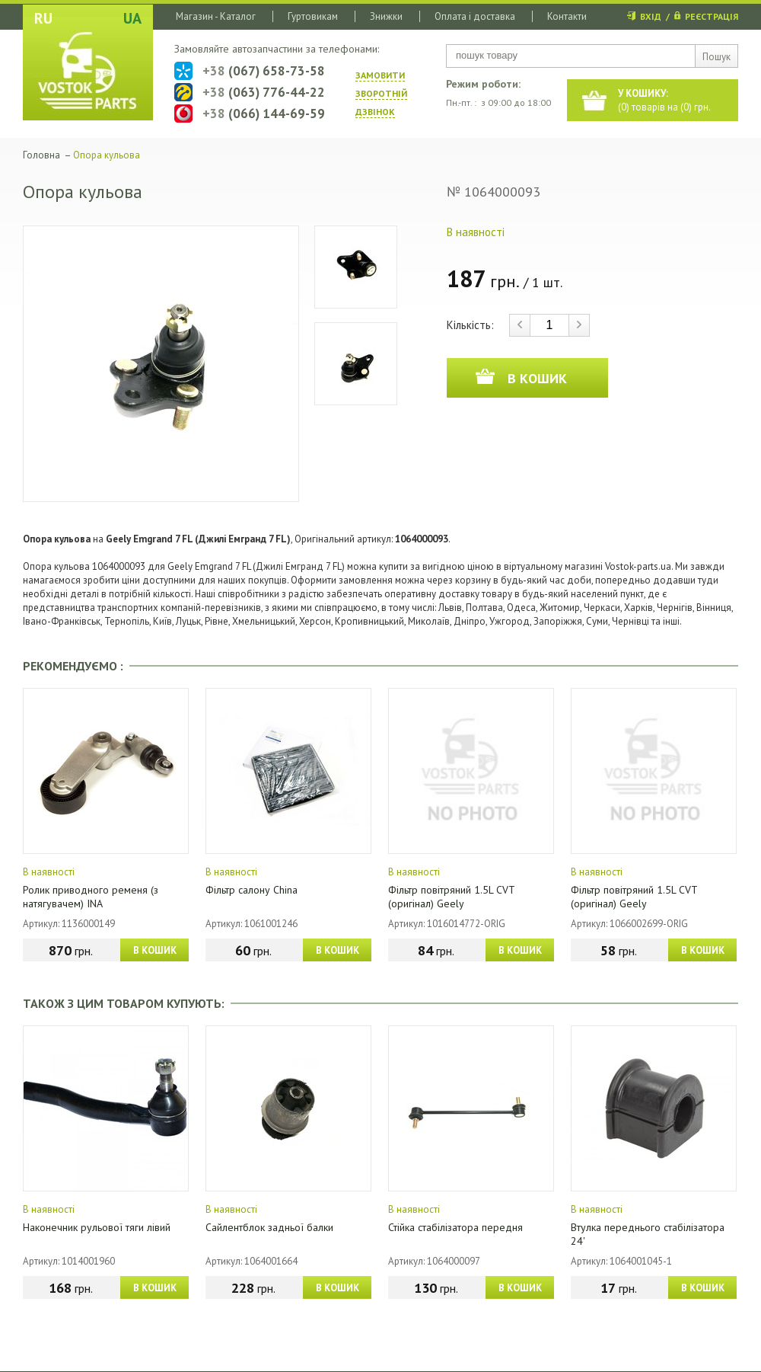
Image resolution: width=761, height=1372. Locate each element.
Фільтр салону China (251, 890)
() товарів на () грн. (664, 100)
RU (43, 18)
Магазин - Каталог (216, 16)
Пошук (716, 56)
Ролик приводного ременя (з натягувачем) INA (90, 896)
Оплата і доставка (475, 16)
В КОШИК (155, 950)
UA (132, 18)
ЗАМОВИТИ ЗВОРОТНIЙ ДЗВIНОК (381, 93)
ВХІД (650, 16)
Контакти (567, 16)
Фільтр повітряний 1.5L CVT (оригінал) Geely (451, 896)
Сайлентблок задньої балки (269, 1227)
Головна (41, 155)
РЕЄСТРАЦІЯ (711, 16)
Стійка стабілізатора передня (455, 1227)
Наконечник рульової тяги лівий (96, 1227)
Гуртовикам (313, 16)
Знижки (386, 16)
